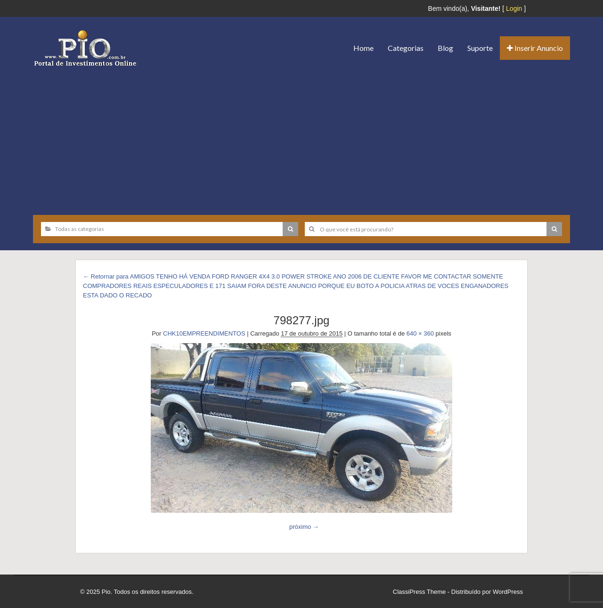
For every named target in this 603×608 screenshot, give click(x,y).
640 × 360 (420, 333)
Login (514, 8)
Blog (445, 47)
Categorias (406, 47)
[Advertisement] (301, 137)
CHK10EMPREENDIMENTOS (204, 333)
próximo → (304, 526)
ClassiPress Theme (419, 591)
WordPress (508, 591)
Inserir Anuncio (535, 47)
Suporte (480, 47)
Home (363, 47)
